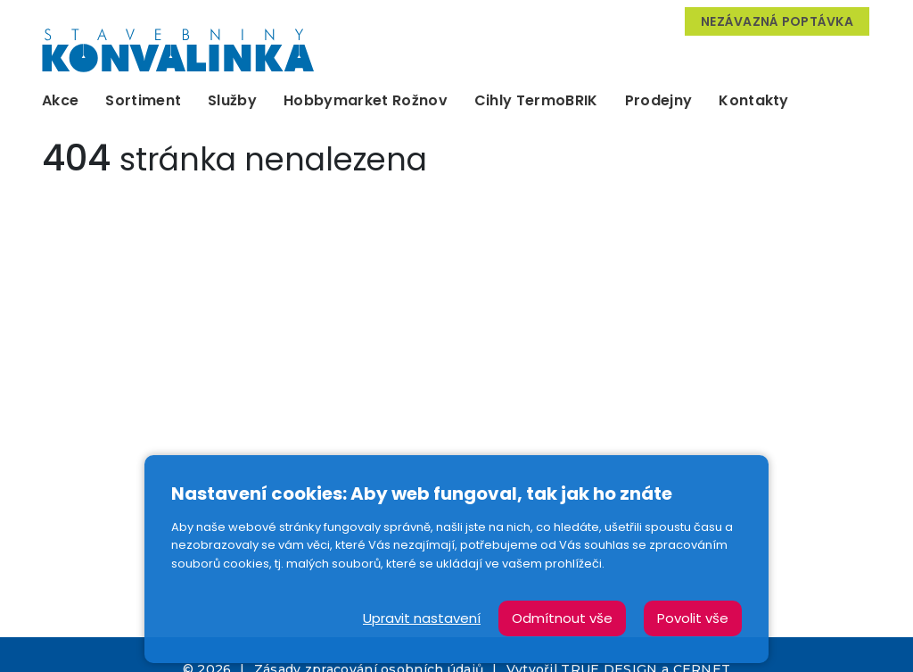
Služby (232, 101)
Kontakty (754, 101)
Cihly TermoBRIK (536, 101)
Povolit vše (692, 618)
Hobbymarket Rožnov (366, 101)
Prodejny (659, 101)
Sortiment (143, 101)
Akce (60, 101)
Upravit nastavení (422, 618)
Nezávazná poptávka (777, 21)
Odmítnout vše (562, 618)
